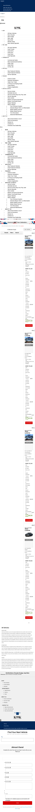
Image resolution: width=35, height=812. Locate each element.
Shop (2, 680)
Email (6, 793)
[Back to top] (0, 720)
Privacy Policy (24, 807)
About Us (3, 697)
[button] (29, 325)
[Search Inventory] (17, 740)
